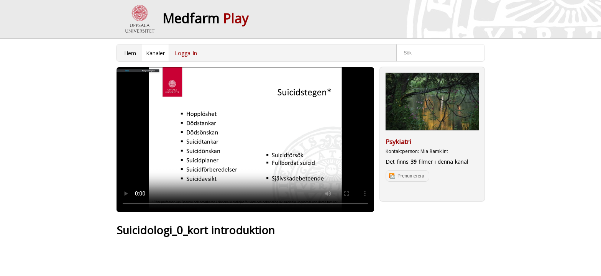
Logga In (186, 53)
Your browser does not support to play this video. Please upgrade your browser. (245, 139)
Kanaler (155, 53)
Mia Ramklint (434, 151)
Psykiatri (398, 142)
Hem (130, 53)
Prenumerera (410, 176)
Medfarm (205, 18)
